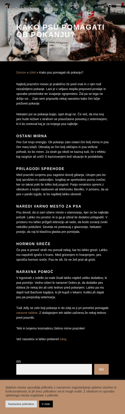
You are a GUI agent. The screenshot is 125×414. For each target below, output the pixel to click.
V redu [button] (46, 404)
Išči (18, 361)
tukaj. (63, 339)
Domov (21, 72)
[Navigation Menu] (118, 6)
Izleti (32, 72)
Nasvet (84, 43)
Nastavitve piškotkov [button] (21, 404)
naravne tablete (27, 313)
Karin (25, 43)
